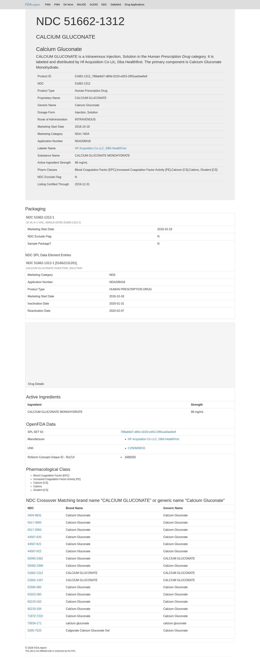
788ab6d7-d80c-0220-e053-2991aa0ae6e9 (148, 431)
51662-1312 (35, 572)
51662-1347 (35, 580)
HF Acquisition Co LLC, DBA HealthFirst (100, 148)
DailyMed (116, 4)
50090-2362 (35, 558)
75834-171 (35, 623)
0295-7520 (35, 630)
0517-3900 (35, 522)
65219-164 (35, 608)
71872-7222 (35, 616)
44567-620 (35, 537)
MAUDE (81, 4)
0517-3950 (35, 529)
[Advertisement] (130, 351)
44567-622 (35, 551)
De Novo (68, 4)
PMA (48, 4)
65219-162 (35, 601)
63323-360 (35, 594)
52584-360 (35, 587)
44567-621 (35, 544)
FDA (32, 4)
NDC (104, 4)
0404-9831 (35, 515)
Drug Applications (134, 4)
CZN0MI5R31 (137, 448)
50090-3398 (35, 565)
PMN (57, 4)
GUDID (94, 4)
